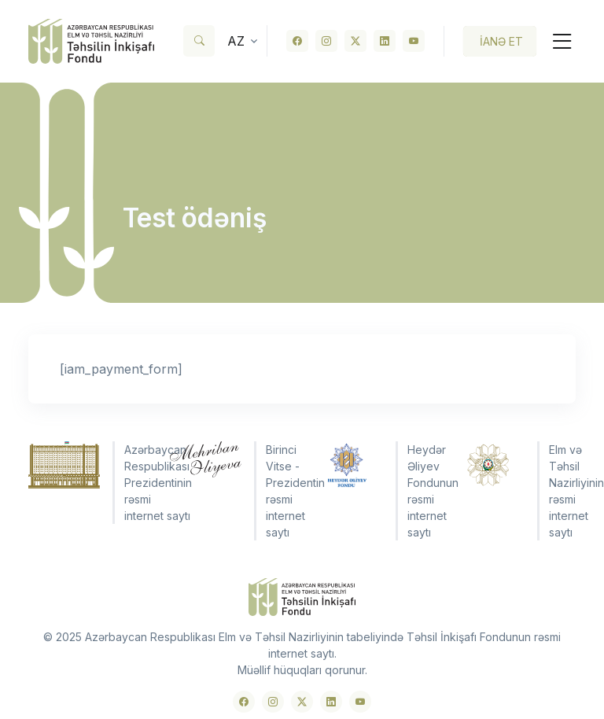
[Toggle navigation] (556, 41)
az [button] (236, 41)
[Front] (91, 41)
